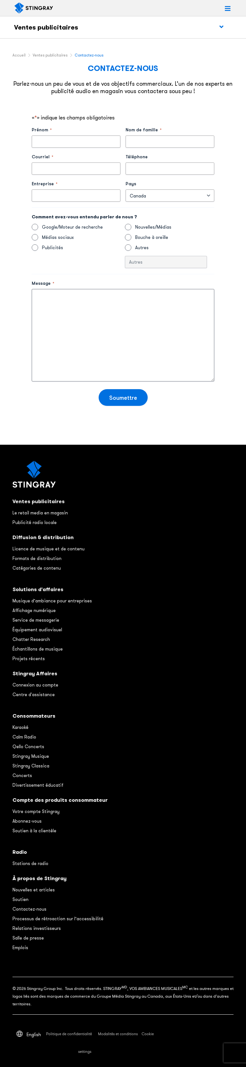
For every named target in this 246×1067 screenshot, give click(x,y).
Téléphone (137, 156)
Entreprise (45, 184)
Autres (142, 247)
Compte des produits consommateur (60, 800)
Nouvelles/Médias (153, 227)
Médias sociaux (58, 237)
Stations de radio (30, 863)
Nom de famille (144, 130)
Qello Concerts (28, 746)
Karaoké (20, 727)
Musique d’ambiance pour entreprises (52, 601)
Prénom (42, 130)
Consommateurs (33, 716)
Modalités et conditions (118, 1033)
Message (43, 283)
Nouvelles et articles (33, 890)
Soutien (20, 899)
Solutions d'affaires (37, 589)
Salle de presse (28, 938)
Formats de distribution (37, 558)
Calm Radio (24, 737)
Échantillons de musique (37, 649)
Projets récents (28, 658)
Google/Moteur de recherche (72, 227)
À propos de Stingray (39, 878)
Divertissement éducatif (37, 785)
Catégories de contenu (36, 568)
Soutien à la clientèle (34, 831)
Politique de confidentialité (69, 1033)
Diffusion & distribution (43, 537)
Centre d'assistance (33, 694)
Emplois (20, 947)
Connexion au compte (35, 685)
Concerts (22, 775)
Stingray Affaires (34, 673)
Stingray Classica (30, 766)
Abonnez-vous (27, 821)
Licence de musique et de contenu (48, 549)
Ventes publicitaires (46, 27)
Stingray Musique (30, 756)
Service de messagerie (35, 620)
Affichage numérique (34, 610)
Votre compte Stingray (36, 811)
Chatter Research (31, 639)
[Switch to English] (34, 1034)
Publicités (52, 247)
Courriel (42, 157)
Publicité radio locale (34, 522)
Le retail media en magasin (40, 513)
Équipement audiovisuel (37, 630)
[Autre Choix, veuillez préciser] (166, 262)
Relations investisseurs (36, 928)
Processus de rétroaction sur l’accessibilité (57, 919)
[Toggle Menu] (221, 27)
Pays (131, 183)
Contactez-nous (29, 909)
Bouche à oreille (151, 237)
